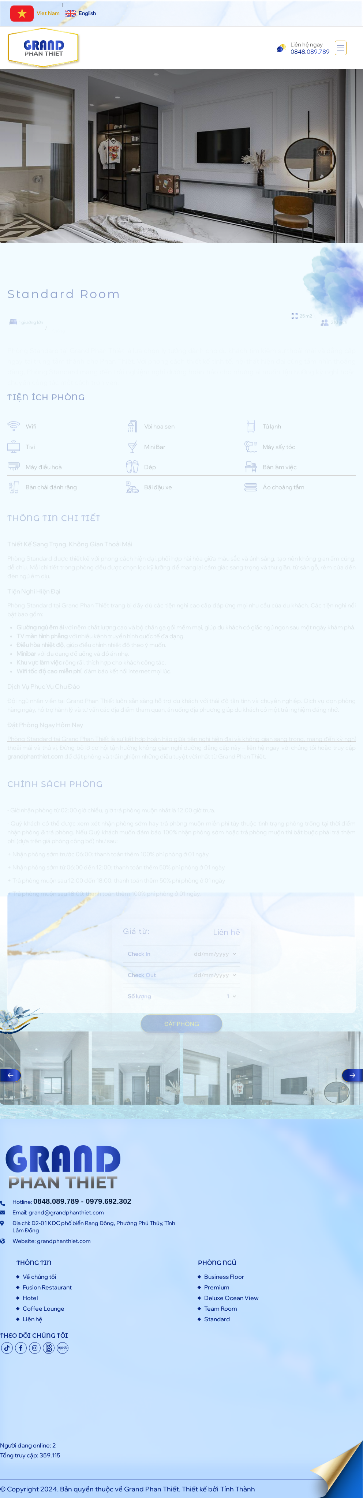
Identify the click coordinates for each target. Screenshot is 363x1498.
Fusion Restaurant (47, 1287)
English (81, 13)
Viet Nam (35, 13)
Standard (217, 1319)
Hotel (30, 1298)
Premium (216, 1287)
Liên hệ (32, 1319)
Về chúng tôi (39, 1276)
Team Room (220, 1308)
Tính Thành (237, 1489)
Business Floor (224, 1276)
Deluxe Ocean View (231, 1298)
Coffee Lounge (43, 1308)
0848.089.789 (56, 1201)
